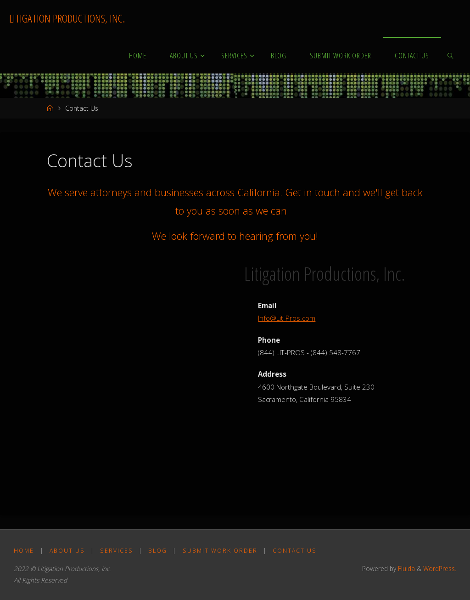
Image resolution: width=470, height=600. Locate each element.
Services (116, 551)
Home (24, 551)
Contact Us (295, 551)
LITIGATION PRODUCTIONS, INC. (67, 18)
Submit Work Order (220, 551)
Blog (157, 551)
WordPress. (439, 568)
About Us (67, 551)
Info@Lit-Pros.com (286, 318)
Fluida (405, 568)
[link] (451, 55)
